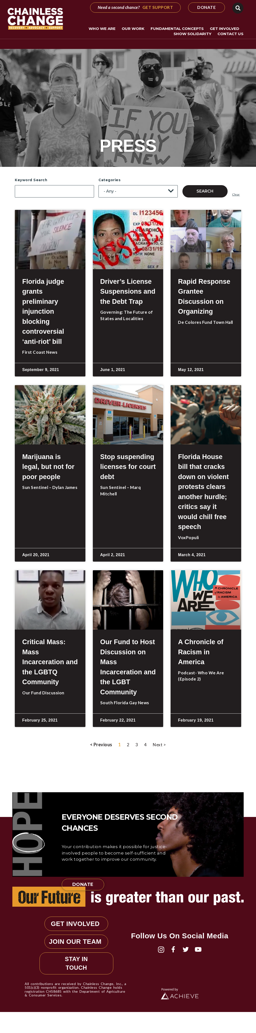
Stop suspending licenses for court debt (128, 467)
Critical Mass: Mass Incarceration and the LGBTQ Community (50, 662)
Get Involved (226, 28)
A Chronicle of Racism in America (200, 652)
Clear (236, 194)
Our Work (134, 28)
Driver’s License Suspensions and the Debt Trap (128, 291)
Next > (159, 744)
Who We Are (103, 28)
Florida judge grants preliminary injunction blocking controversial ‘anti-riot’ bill (43, 311)
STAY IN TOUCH (76, 983)
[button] (237, 8)
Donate (83, 884)
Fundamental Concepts (178, 28)
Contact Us (230, 33)
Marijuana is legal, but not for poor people (48, 467)
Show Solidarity (194, 33)
